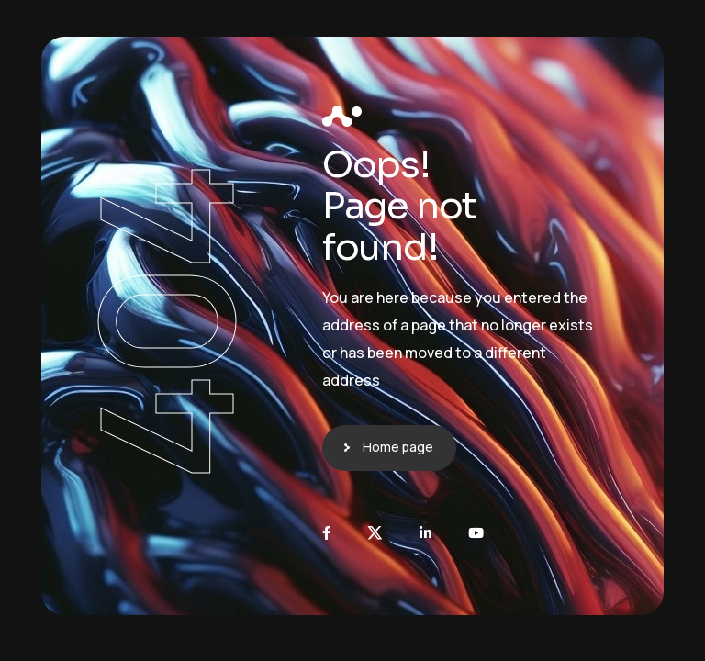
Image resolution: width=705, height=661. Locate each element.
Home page (398, 446)
